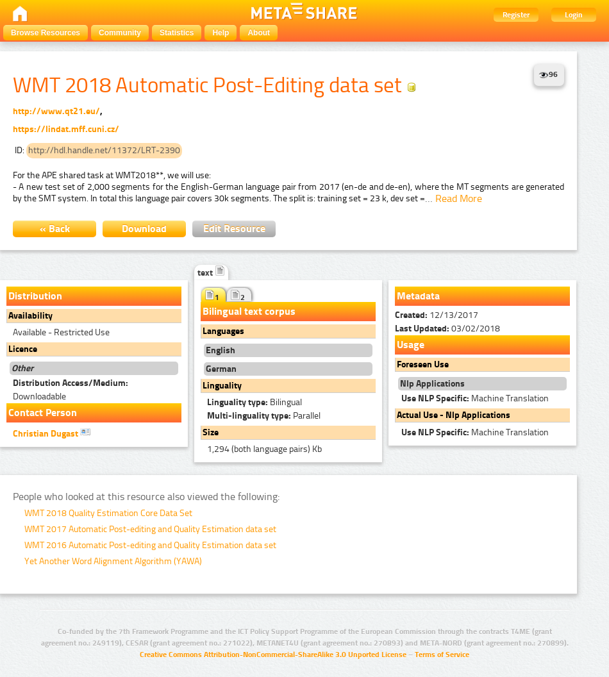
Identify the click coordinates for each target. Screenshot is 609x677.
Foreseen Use (423, 364)
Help (220, 32)
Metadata (418, 296)
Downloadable (70, 390)
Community (120, 32)
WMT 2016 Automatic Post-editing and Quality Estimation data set (150, 545)
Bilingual (254, 402)
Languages (223, 331)
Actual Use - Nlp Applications (453, 415)
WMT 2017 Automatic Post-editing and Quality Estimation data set (150, 529)
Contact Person (42, 412)
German (221, 369)
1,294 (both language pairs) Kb (264, 449)
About (258, 32)
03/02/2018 (447, 328)
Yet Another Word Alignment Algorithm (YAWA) (113, 561)
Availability (30, 315)
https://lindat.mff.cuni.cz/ (66, 129)
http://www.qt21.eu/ (56, 111)
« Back (55, 228)
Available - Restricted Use (61, 332)
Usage (410, 344)
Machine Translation (475, 398)
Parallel (264, 415)
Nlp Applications (432, 383)
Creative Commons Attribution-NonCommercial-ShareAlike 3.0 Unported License (273, 654)
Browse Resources (45, 32)
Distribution (35, 296)
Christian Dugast (51, 432)
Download (144, 228)
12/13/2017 (436, 315)
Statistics (177, 32)
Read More (458, 198)
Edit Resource (234, 228)
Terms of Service (442, 654)
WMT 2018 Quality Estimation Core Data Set (108, 513)
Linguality (222, 385)
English (220, 350)
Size (211, 432)
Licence (22, 349)
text (211, 272)
